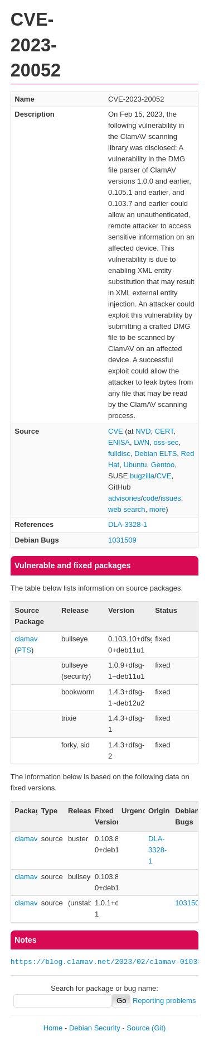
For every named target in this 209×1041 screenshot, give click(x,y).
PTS (24, 650)
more (157, 509)
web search (126, 509)
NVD (142, 431)
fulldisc (119, 453)
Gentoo (163, 464)
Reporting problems (164, 1000)
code (150, 498)
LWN (141, 442)
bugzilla (142, 476)
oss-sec (165, 442)
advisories (124, 498)
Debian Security (94, 1028)
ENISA (119, 442)
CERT (164, 431)
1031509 (122, 540)
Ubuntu (135, 464)
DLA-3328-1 (127, 524)
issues (171, 498)
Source (138, 1028)
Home (53, 1028)
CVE (115, 431)
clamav (25, 639)
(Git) (159, 1028)
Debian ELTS (155, 453)
